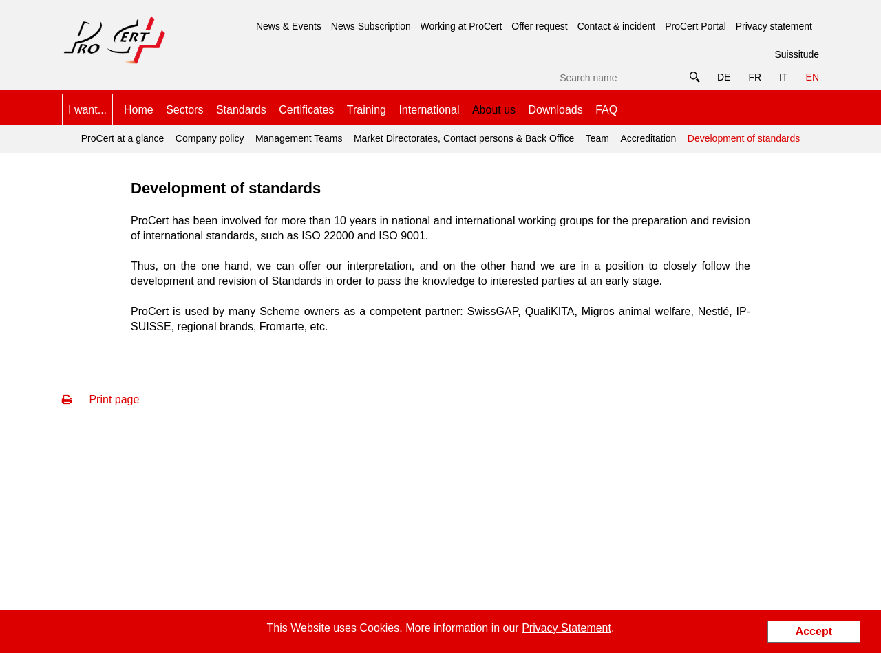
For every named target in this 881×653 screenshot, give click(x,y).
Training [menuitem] (366, 110)
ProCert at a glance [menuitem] (122, 138)
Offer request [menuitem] (539, 26)
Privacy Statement (566, 628)
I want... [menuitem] (87, 110)
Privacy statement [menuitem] (774, 26)
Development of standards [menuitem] (741, 134)
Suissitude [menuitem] (796, 54)
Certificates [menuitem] (306, 110)
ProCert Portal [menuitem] (695, 26)
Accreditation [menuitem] (648, 138)
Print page (100, 399)
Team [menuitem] (597, 138)
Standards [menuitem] (241, 110)
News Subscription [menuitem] (371, 26)
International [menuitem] (429, 110)
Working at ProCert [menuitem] (461, 26)
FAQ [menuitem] (606, 110)
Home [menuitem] (138, 110)
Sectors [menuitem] (184, 110)
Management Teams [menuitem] (299, 138)
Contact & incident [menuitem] (616, 26)
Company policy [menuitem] (210, 138)
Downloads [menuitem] (556, 110)
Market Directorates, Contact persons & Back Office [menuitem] (464, 138)
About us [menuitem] (494, 110)
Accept (814, 631)
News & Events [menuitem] (288, 26)
